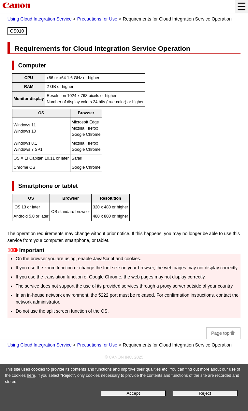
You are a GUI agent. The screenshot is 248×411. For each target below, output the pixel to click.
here (31, 375)
